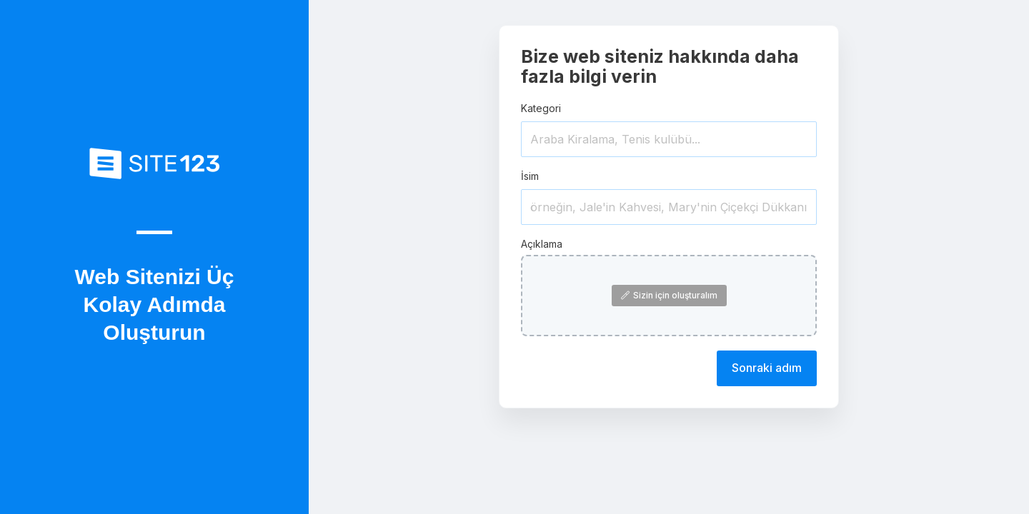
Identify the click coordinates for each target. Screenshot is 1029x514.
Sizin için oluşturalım (669, 295)
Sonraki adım (767, 368)
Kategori (541, 108)
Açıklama (541, 244)
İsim (530, 176)
